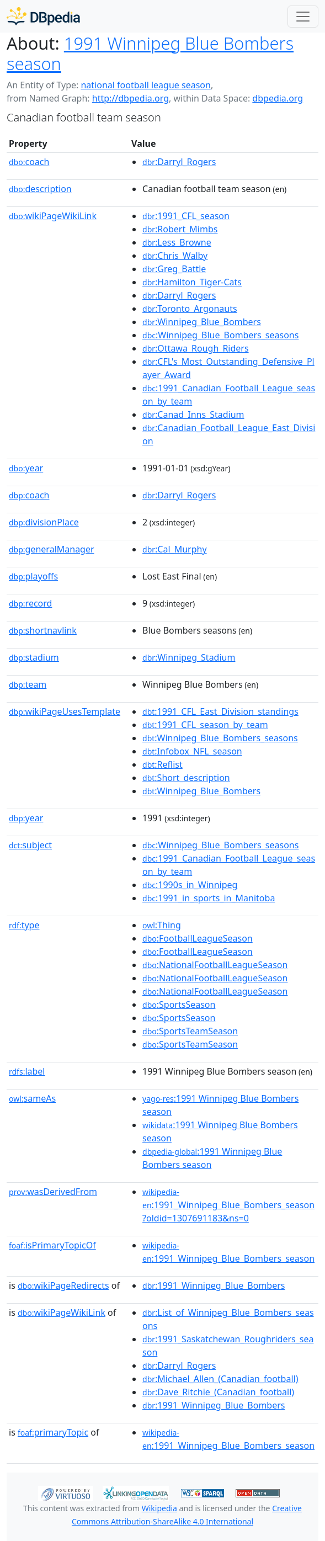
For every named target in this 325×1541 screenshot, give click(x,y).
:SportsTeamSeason (190, 1031)
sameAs (32, 1098)
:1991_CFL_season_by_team (205, 725)
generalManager (51, 549)
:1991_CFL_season (186, 216)
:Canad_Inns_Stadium (193, 414)
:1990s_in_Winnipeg (189, 885)
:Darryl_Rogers (179, 162)
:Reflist (162, 764)
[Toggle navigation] (302, 17)
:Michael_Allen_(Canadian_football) (220, 1379)
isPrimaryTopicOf (52, 1245)
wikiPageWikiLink (53, 216)
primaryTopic (53, 1432)
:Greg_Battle (174, 269)
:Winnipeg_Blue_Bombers (201, 322)
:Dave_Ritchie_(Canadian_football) (218, 1392)
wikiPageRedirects (63, 1285)
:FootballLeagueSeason (197, 938)
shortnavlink (43, 630)
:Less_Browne (176, 242)
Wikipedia (159, 1508)
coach (29, 162)
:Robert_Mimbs (179, 229)
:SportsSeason (178, 1004)
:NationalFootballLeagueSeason (214, 965)
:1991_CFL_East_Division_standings (220, 711)
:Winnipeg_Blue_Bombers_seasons (220, 335)
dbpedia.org (277, 98)
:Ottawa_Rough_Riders (195, 348)
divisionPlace (44, 522)
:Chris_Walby (174, 255)
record (30, 603)
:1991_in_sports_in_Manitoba (208, 898)
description (40, 189)
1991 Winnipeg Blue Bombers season (150, 53)
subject (30, 845)
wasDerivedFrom (53, 1192)
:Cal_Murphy (174, 549)
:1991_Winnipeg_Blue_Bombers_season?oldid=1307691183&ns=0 (228, 1205)
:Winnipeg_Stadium (188, 657)
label (27, 1071)
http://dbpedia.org (130, 98)
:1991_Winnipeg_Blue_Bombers (213, 1285)
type (24, 925)
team (27, 684)
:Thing (161, 925)
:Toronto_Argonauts (189, 308)
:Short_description (186, 778)
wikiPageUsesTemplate (64, 711)
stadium (34, 657)
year (26, 468)
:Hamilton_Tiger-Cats (192, 282)
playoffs (33, 576)
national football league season (145, 85)
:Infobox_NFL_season (192, 751)
